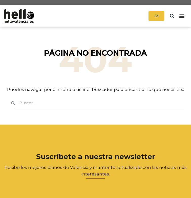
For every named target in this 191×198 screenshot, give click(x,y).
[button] (172, 16)
